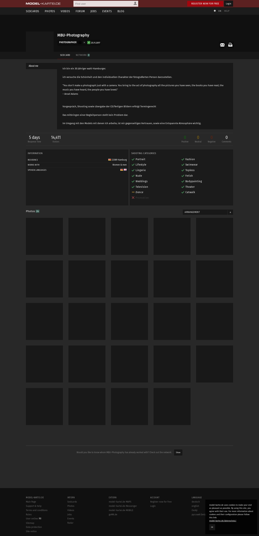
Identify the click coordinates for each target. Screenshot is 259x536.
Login (228, 3)
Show (178, 452)
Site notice (31, 531)
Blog (120, 11)
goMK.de (113, 514)
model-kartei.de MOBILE (121, 510)
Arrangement (192, 212)
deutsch (196, 501)
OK (212, 527)
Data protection (34, 527)
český (194, 510)
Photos (50, 11)
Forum (80, 11)
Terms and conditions (37, 510)
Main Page (31, 501)
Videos (65, 11)
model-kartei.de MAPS (120, 501)
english (195, 506)
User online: (33, 518)
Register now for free (205, 3)
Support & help (33, 506)
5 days (34, 139)
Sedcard (65, 55)
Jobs (93, 11)
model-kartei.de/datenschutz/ (222, 521)
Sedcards (32, 11)
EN (219, 11)
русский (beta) (199, 514)
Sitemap (30, 523)
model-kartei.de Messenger (123, 506)
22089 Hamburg (117, 160)
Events (107, 11)
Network (83, 55)
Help (226, 11)
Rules (29, 514)
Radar (70, 523)
